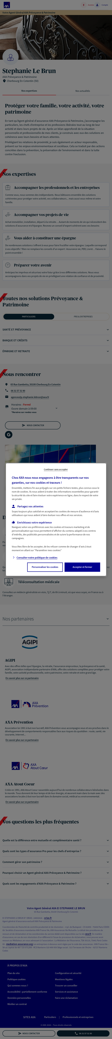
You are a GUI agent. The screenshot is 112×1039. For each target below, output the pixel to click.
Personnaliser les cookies (45, 567)
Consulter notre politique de (37, 557)
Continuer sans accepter (56, 469)
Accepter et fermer (82, 567)
